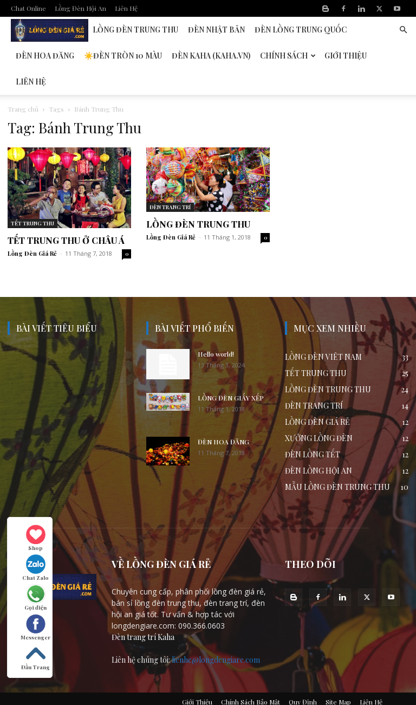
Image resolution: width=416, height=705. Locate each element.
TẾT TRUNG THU (32, 197)
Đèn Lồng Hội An (49, 29)
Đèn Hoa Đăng (45, 55)
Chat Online (28, 8)
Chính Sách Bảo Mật (250, 675)
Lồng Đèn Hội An (80, 8)
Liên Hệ (126, 8)
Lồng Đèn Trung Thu (135, 29)
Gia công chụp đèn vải (198, 695)
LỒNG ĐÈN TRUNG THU (198, 198)
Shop (36, 538)
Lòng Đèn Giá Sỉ (134, 695)
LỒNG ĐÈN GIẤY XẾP (231, 371)
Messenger (35, 627)
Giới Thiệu (345, 55)
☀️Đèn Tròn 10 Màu (123, 55)
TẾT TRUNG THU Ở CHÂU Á (66, 214)
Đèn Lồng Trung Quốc (301, 29)
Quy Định (303, 675)
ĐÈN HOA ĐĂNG (223, 415)
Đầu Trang (35, 657)
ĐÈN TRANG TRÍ (170, 181)
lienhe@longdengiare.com (216, 634)
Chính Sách (288, 55)
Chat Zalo (35, 567)
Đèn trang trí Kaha (143, 611)
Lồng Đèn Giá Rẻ (32, 227)
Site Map (338, 675)
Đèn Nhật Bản (216, 29)
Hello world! (216, 328)
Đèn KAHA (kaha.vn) (211, 55)
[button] (403, 30)
